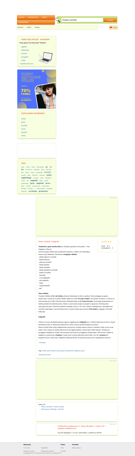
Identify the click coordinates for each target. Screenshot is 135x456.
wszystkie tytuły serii (26, 64)
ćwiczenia (36, 178)
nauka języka (60, 351)
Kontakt (63, 451)
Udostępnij (42, 342)
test (28, 180)
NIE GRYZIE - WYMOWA (38, 39)
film (22, 172)
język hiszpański (45, 178)
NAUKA (21, 17)
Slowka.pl (20, 27)
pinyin (83, 351)
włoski (23, 180)
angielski (34, 180)
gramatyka (43, 191)
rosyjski (23, 175)
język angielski (37, 183)
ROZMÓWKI (23, 22)
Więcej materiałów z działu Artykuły (52, 407)
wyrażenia (33, 191)
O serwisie (26, 448)
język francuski (46, 169)
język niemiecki (32, 175)
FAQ (62, 448)
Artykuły (37, 27)
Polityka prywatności (47, 451)
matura (27, 172)
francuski (42, 175)
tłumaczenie (45, 186)
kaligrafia (77, 351)
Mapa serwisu (76, 448)
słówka (47, 183)
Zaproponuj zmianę (45, 355)
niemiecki (24, 191)
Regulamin (44, 448)
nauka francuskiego (37, 167)
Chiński (29, 27)
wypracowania (36, 186)
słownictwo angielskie (33, 169)
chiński (44, 351)
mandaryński (69, 351)
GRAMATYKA (33, 17)
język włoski (25, 167)
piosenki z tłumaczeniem (36, 188)
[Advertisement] (77, 216)
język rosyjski (25, 186)
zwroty (47, 172)
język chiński (51, 351)
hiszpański (49, 188)
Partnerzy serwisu (29, 451)
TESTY (44, 17)
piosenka (23, 188)
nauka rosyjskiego (37, 172)
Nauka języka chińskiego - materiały (52, 409)
